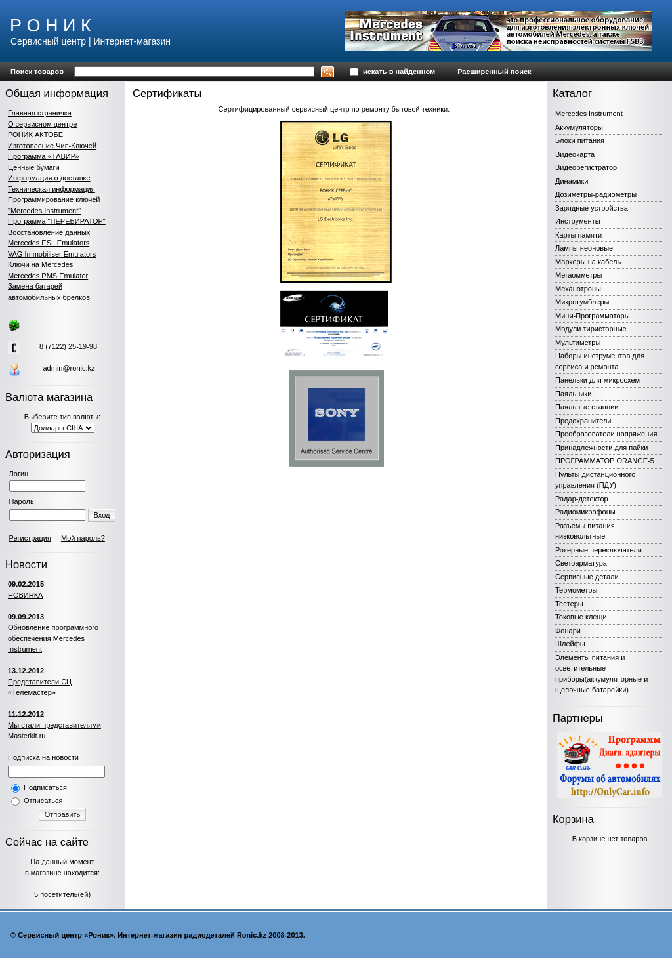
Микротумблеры (582, 302)
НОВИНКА (25, 595)
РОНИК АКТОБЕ (35, 134)
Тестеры (569, 604)
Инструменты (577, 221)
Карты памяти (578, 235)
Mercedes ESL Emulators (48, 243)
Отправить (63, 814)
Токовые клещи (581, 617)
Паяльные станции (586, 407)
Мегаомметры (578, 275)
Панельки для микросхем (597, 380)
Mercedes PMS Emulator (48, 276)
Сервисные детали (587, 577)
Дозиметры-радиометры (596, 194)
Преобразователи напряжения (606, 434)
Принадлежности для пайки (601, 447)
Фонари (568, 631)
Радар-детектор (581, 499)
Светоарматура (581, 563)
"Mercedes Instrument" (44, 211)
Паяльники (573, 394)
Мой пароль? (83, 538)
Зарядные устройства (591, 208)
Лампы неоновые (584, 248)
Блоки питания (579, 140)
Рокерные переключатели (598, 550)
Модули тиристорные (591, 329)
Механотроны (578, 289)
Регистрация (30, 538)
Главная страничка (40, 113)
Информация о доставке (49, 178)
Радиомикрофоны (585, 512)
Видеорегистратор (586, 167)
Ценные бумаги (34, 167)
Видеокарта (575, 154)
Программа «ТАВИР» (43, 156)
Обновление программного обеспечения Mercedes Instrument (53, 638)
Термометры (576, 590)
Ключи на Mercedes (40, 264)
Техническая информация (51, 189)
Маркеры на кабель (588, 262)
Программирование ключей (54, 199)
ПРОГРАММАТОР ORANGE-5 (604, 461)
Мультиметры (577, 342)
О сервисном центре (42, 124)
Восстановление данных (49, 232)
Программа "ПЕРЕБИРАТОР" (57, 221)
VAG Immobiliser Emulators (52, 254)
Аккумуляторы (579, 127)
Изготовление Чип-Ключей (52, 146)
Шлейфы (570, 644)
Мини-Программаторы (592, 316)
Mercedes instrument (589, 113)
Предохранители (583, 421)
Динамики (571, 181)
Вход (102, 515)
